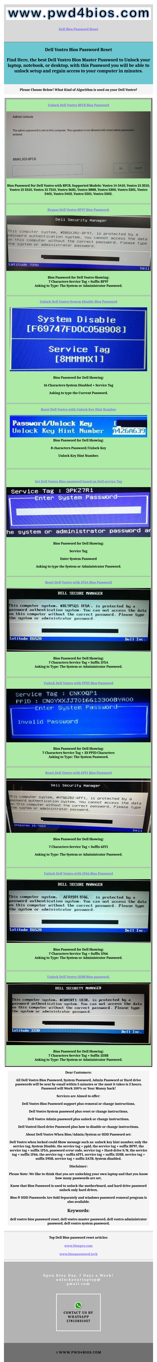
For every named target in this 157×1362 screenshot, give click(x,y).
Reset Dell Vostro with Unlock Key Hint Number (78, 409)
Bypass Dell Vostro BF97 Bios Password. (78, 210)
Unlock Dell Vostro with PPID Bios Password (78, 683)
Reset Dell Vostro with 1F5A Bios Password (78, 582)
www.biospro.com (78, 1246)
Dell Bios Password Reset (78, 29)
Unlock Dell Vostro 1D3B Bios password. (78, 977)
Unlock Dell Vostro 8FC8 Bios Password (78, 105)
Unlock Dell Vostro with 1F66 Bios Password (78, 874)
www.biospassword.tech (78, 1254)
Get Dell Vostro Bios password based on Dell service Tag (78, 481)
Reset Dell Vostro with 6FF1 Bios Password (78, 773)
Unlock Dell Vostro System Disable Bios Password (78, 302)
